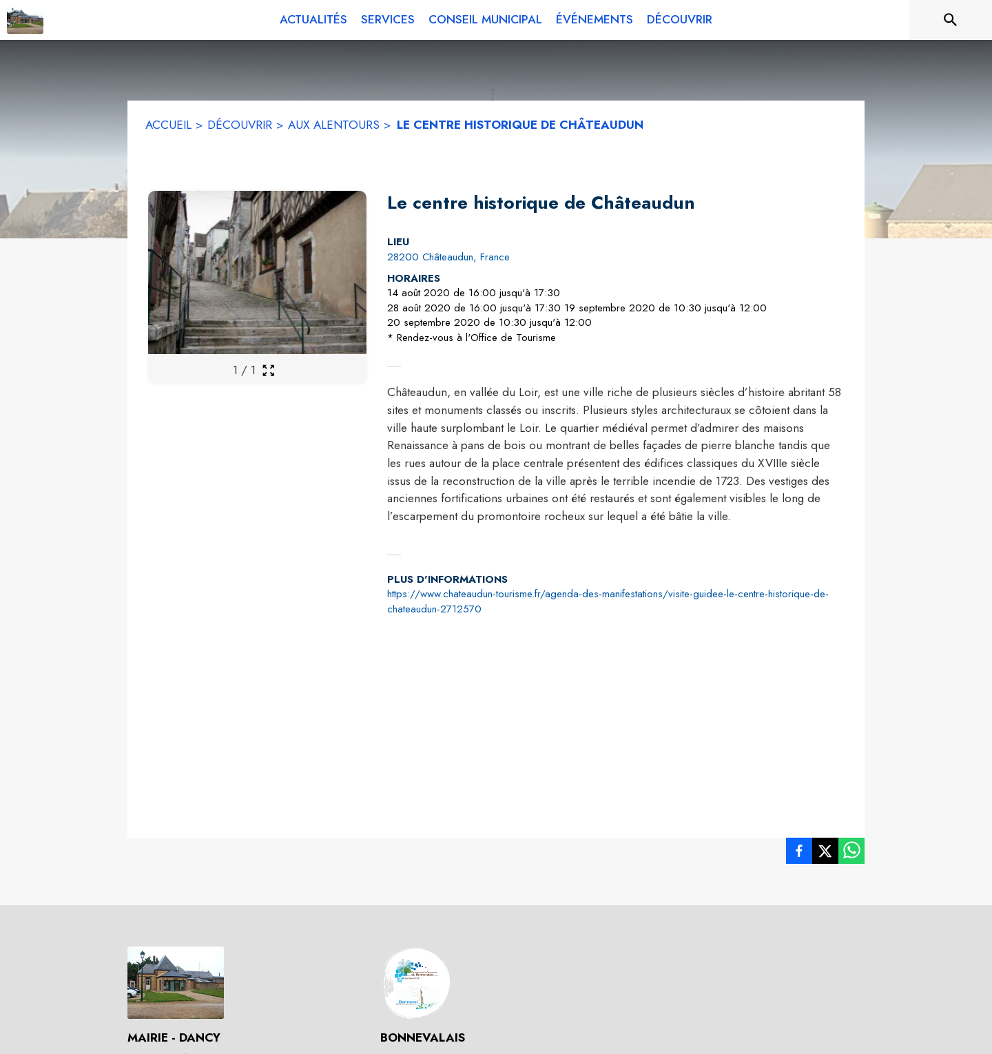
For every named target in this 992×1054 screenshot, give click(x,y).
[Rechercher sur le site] (951, 20)
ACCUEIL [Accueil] (168, 124)
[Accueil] (25, 20)
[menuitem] (313, 20)
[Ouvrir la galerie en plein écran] (268, 370)
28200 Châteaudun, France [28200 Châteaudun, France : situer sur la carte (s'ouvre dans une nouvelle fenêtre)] (448, 257)
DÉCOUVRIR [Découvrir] (239, 124)
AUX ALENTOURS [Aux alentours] (334, 124)
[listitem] (799, 853)
